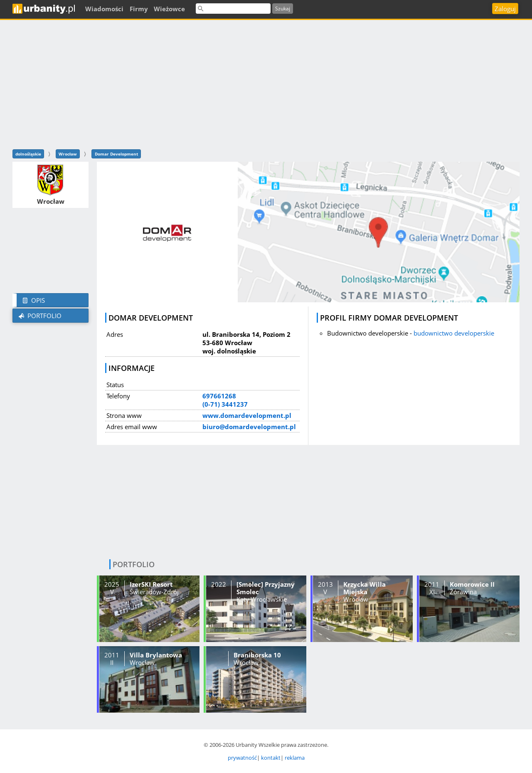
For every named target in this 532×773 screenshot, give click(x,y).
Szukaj (282, 8)
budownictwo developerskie (454, 333)
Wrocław (68, 154)
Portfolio (39, 315)
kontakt (271, 757)
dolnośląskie (28, 154)
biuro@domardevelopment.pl (249, 426)
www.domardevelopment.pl (246, 415)
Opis (33, 300)
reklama (295, 757)
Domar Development (116, 154)
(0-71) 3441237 (225, 404)
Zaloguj (505, 9)
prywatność (242, 757)
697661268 (219, 396)
